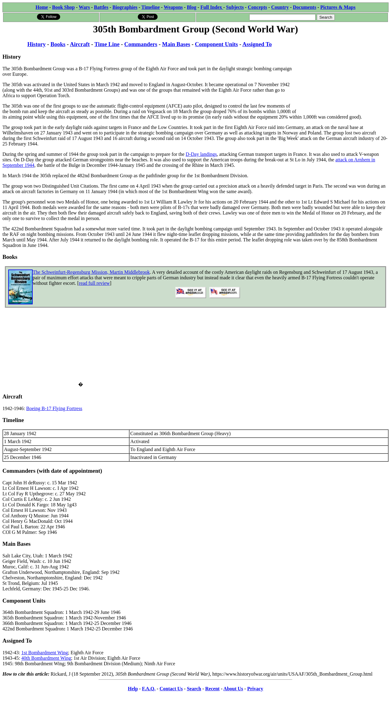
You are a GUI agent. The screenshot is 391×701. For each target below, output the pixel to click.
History (36, 44)
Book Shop (63, 7)
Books (57, 44)
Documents (304, 7)
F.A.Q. (148, 688)
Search (194, 688)
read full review (94, 283)
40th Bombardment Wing (46, 658)
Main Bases (176, 44)
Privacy (255, 688)
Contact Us (171, 688)
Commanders (140, 44)
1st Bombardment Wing (44, 652)
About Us (233, 688)
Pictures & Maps (338, 7)
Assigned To (257, 44)
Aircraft (80, 44)
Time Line (106, 44)
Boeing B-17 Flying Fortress (54, 408)
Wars (84, 7)
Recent (212, 688)
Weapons (173, 7)
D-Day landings (201, 154)
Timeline (150, 7)
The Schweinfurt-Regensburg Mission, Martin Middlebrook (91, 272)
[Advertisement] (343, 74)
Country (280, 7)
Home (41, 7)
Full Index (211, 7)
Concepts (257, 7)
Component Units (216, 44)
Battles (101, 7)
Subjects (235, 7)
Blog (191, 7)
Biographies (124, 7)
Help (133, 688)
